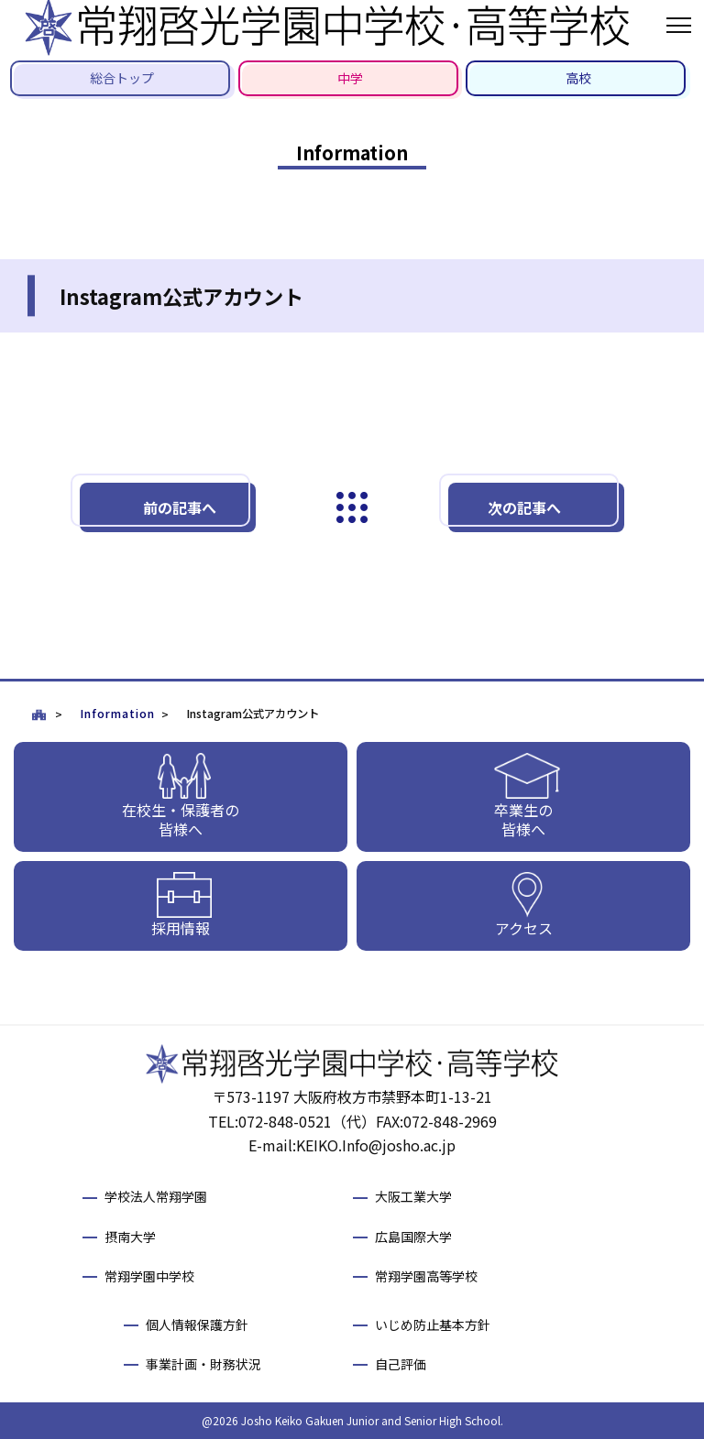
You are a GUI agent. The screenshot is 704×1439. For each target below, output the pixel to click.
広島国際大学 (413, 1236)
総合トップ (122, 78)
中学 (350, 78)
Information (117, 713)
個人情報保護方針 (197, 1324)
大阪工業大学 (413, 1196)
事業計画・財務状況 (203, 1364)
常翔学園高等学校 (426, 1276)
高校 (578, 78)
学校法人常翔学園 (155, 1196)
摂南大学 (130, 1236)
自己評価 (400, 1364)
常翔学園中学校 (149, 1276)
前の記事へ (179, 507)
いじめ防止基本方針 (432, 1324)
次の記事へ (524, 507)
